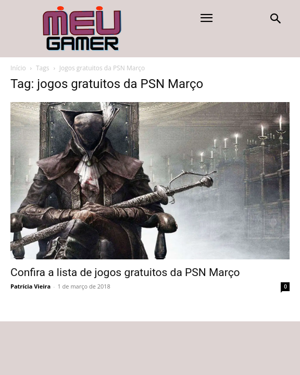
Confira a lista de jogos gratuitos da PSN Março (125, 272)
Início (18, 68)
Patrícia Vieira (30, 286)
